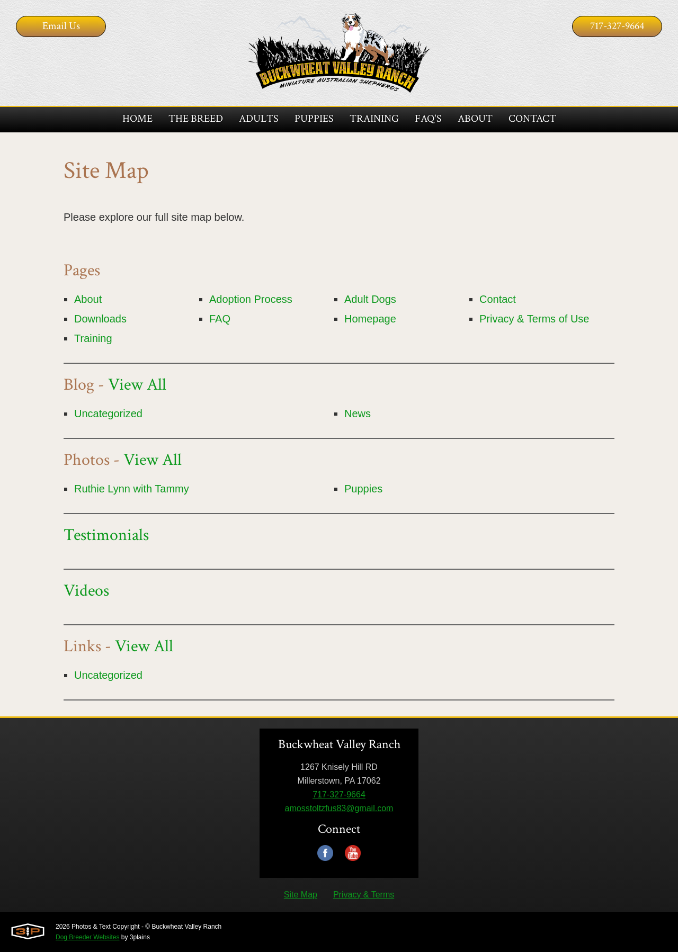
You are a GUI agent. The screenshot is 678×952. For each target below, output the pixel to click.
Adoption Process (250, 299)
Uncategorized (108, 413)
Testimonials (106, 535)
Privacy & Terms (363, 894)
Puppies (363, 489)
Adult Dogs (370, 299)
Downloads (100, 319)
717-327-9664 (617, 26)
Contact (497, 299)
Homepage (370, 319)
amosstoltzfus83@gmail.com (339, 808)
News (357, 413)
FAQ (219, 319)
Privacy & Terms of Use (534, 319)
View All (137, 385)
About (88, 299)
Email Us (61, 26)
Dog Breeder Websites (88, 937)
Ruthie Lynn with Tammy (131, 489)
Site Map (300, 894)
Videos (86, 590)
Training (93, 338)
